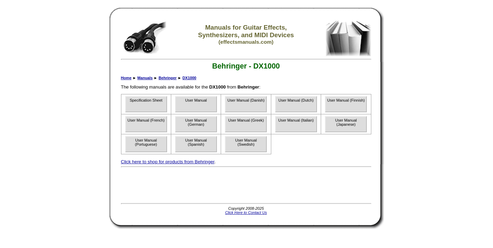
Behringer (167, 78)
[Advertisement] (246, 185)
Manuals (145, 78)
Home (126, 78)
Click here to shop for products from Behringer (168, 161)
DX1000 (189, 78)
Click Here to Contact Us (246, 212)
